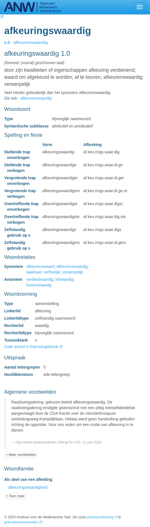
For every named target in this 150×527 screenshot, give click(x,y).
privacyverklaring (100, 517)
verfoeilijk (52, 272)
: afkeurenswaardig (30, 42)
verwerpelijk (72, 272)
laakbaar (34, 272)
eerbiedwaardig (39, 279)
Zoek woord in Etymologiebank (31, 346)
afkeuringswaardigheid (27, 487)
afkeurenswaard (40, 266)
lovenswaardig (39, 285)
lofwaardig (64, 279)
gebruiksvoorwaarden (21, 522)
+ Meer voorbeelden (21, 455)
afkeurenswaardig (36, 98)
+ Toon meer (15, 496)
